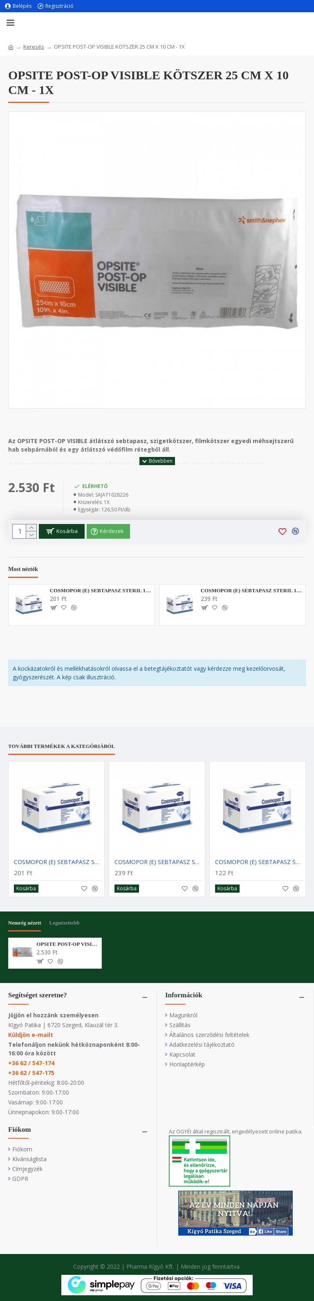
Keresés (33, 46)
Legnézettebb (64, 923)
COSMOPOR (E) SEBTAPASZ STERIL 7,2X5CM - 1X (259, 862)
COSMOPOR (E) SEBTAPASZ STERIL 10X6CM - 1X (101, 590)
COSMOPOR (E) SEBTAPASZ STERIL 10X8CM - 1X (252, 590)
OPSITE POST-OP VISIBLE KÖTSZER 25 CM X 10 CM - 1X (67, 944)
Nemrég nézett (24, 923)
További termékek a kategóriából (61, 746)
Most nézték (23, 569)
